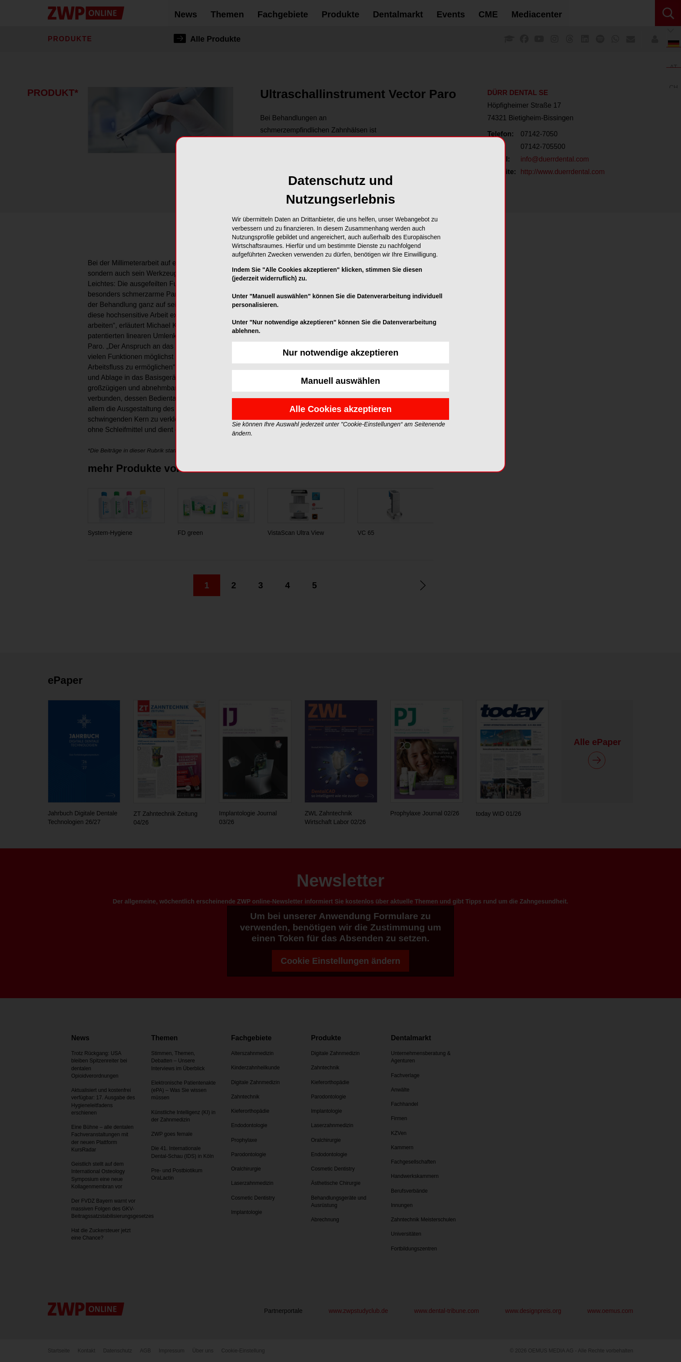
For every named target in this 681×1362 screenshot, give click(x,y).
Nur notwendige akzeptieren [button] (341, 352)
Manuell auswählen (340, 381)
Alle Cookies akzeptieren (340, 409)
